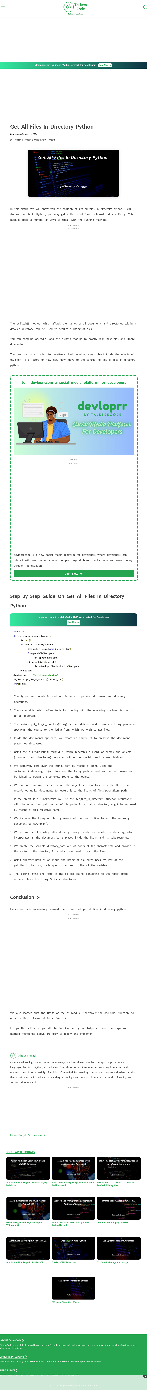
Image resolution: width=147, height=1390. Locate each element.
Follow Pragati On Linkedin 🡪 (27, 1135)
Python (17, 139)
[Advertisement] (73, 39)
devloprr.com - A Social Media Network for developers (73, 65)
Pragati (51, 139)
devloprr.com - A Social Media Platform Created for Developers (73, 620)
